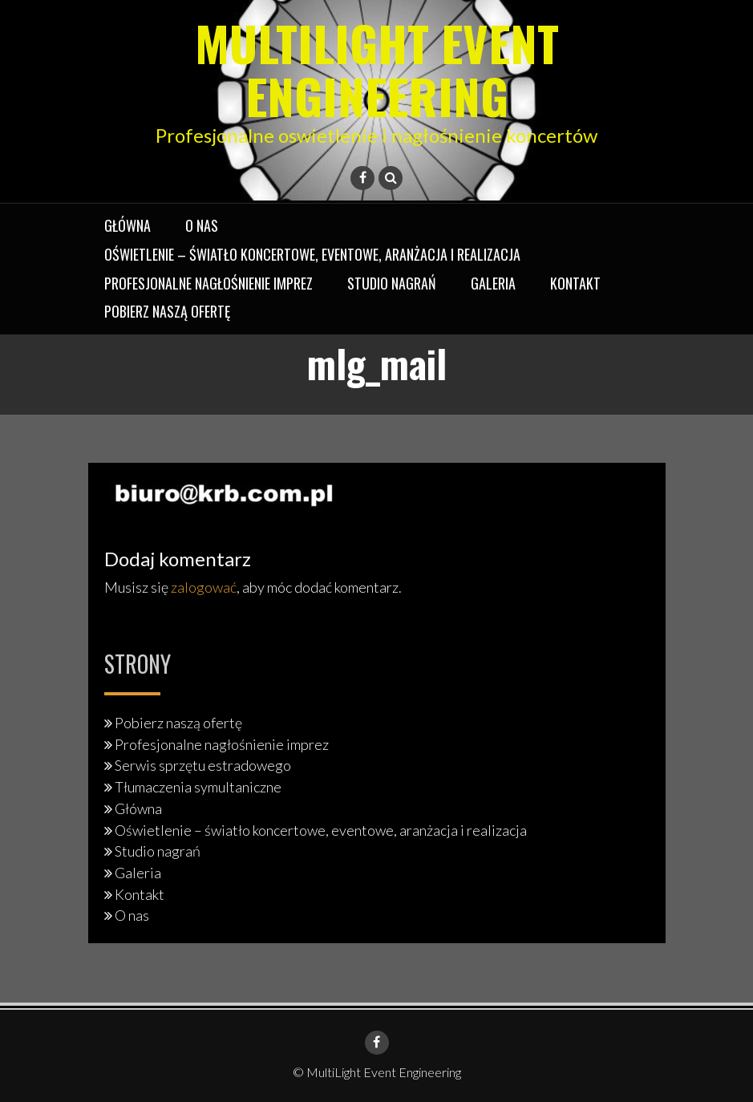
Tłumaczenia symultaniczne (198, 787)
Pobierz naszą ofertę (167, 311)
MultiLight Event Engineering (377, 68)
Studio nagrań (391, 283)
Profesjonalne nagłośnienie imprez (208, 283)
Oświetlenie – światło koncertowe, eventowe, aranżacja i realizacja (312, 254)
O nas (201, 225)
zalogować (204, 587)
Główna (127, 225)
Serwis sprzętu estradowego (203, 765)
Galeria (493, 283)
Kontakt (575, 283)
